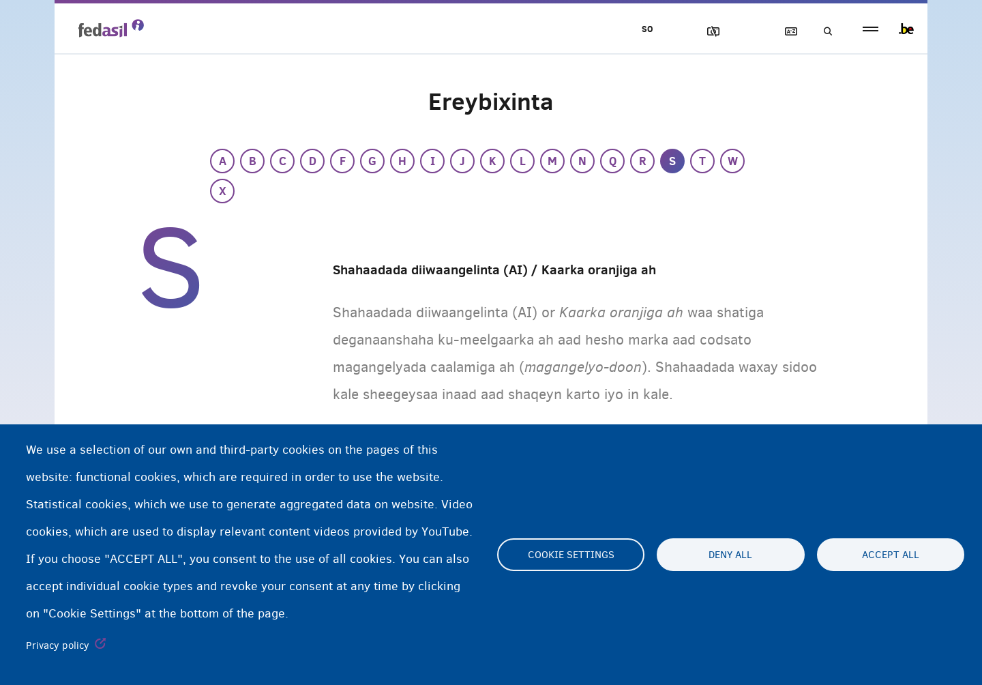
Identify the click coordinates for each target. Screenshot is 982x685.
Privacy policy (57, 645)
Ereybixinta (784, 31)
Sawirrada (707, 31)
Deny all (730, 555)
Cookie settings (571, 555)
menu (870, 29)
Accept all (890, 555)
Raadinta (823, 31)
